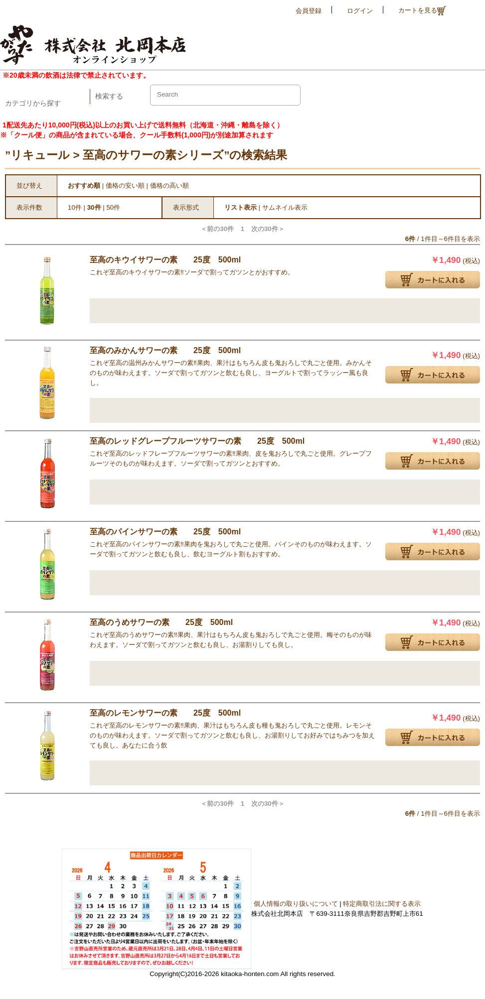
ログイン (360, 10)
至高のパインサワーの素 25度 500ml (165, 531)
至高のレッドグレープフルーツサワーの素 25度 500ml (197, 441)
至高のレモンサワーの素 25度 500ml (165, 713)
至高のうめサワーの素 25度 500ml (161, 622)
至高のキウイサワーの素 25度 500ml (165, 259)
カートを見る (422, 10)
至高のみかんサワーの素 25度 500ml (165, 350)
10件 (75, 207)
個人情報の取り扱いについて (296, 903)
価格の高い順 (169, 185)
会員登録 (309, 10)
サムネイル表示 (285, 207)
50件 (113, 207)
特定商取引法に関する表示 (382, 903)
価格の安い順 (125, 185)
